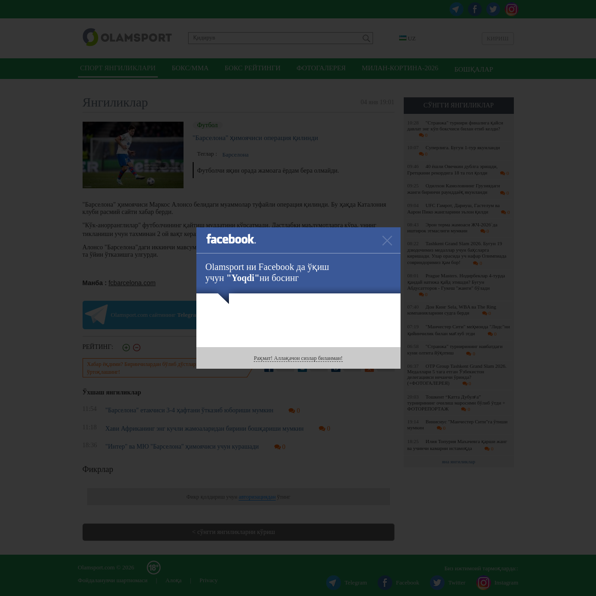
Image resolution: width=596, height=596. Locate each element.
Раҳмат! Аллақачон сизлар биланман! (298, 358)
